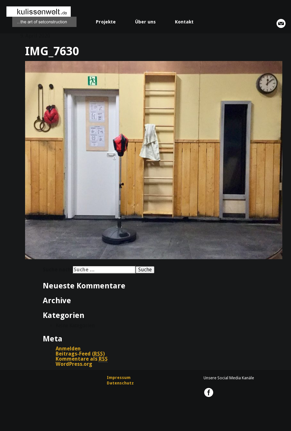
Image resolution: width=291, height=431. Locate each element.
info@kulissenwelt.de (281, 23)
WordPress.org (74, 364)
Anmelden (68, 349)
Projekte (106, 21)
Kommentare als (82, 359)
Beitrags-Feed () (80, 354)
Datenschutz (120, 383)
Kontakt (184, 21)
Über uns (145, 21)
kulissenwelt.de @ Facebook (209, 392)
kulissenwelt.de (41, 16)
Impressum (119, 377)
